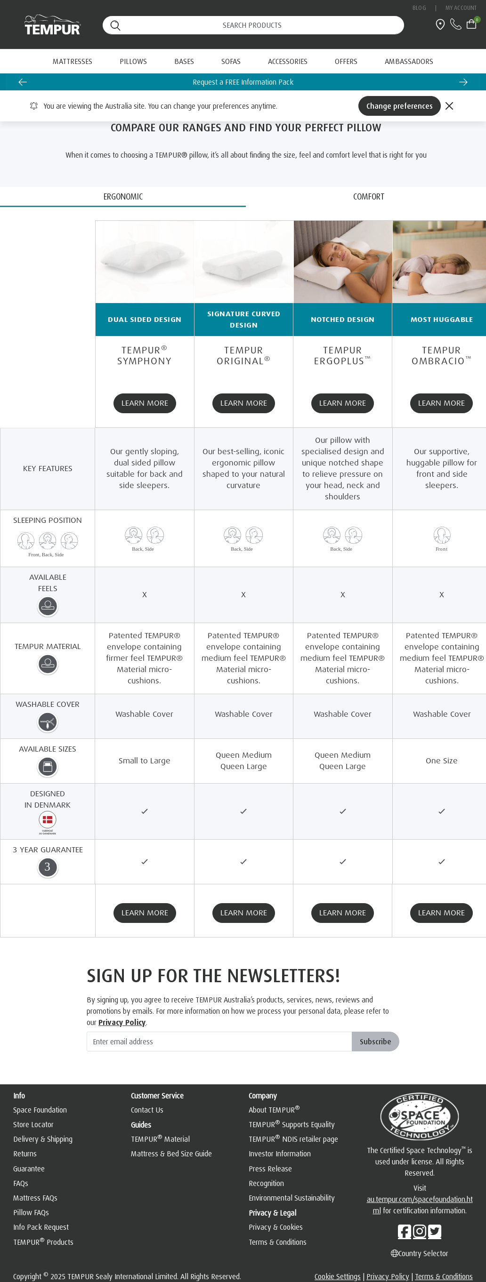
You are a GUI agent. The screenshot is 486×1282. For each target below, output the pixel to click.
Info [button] (19, 1095)
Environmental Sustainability (292, 1197)
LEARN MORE (145, 403)
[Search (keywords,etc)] (253, 25)
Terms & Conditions (278, 1242)
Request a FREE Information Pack (243, 82)
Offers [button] (346, 61)
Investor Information (280, 1153)
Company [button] (263, 1095)
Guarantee (29, 1168)
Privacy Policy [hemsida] (122, 1022)
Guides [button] (141, 1125)
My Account (461, 7)
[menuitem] (346, 61)
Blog (419, 7)
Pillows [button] (133, 61)
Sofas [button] (231, 61)
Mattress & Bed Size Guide (171, 1153)
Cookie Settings (338, 1276)
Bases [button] (184, 61)
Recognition (266, 1183)
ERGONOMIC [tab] (123, 196)
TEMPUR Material (160, 1139)
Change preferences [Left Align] (399, 106)
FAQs (20, 1183)
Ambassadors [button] (409, 61)
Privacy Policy (387, 1276)
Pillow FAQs (31, 1212)
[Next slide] (463, 81)
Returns (25, 1153)
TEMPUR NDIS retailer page (293, 1139)
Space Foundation (40, 1109)
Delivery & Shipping (43, 1139)
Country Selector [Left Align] (419, 1253)
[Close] (449, 106)
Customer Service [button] (157, 1095)
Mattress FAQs (35, 1197)
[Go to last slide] (22, 81)
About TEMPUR (274, 1109)
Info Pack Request (41, 1227)
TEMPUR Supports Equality (292, 1124)
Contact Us (147, 1109)
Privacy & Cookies (276, 1227)
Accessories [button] (288, 61)
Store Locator (33, 1124)
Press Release (270, 1168)
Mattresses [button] (72, 61)
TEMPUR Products (43, 1242)
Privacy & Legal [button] (272, 1213)
